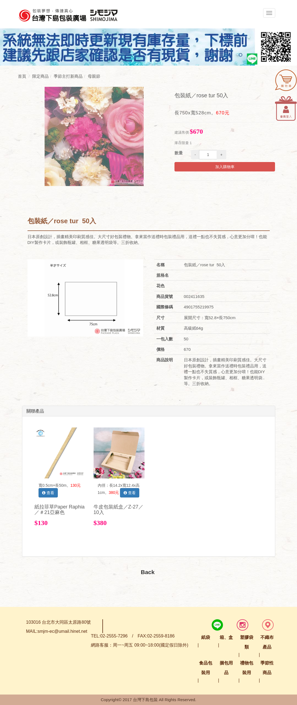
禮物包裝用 (246, 668)
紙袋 (205, 637)
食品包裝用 (205, 668)
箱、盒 (226, 637)
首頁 (22, 76)
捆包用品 (226, 668)
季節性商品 (267, 668)
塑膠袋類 (246, 642)
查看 (48, 493)
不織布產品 (267, 642)
